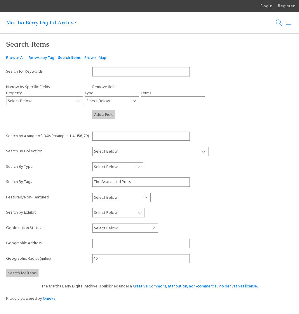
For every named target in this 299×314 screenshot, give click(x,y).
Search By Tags (19, 182)
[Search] (279, 22)
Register (286, 6)
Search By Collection (24, 151)
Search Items (69, 58)
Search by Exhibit (21, 212)
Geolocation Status (23, 228)
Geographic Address (23, 243)
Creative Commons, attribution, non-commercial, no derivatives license (195, 286)
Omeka (49, 298)
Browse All (15, 58)
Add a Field (104, 114)
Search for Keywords (24, 71)
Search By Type (19, 166)
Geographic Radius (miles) (28, 258)
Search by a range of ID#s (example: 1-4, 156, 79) (47, 136)
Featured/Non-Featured (27, 197)
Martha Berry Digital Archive (41, 22)
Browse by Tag (41, 58)
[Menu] (288, 22)
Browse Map (95, 58)
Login (266, 6)
